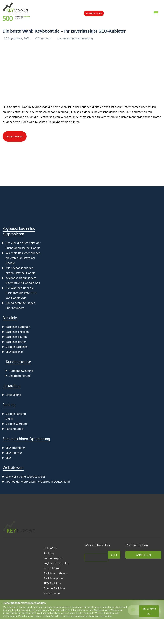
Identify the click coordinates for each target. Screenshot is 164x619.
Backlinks (10, 318)
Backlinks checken (17, 331)
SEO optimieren (16, 447)
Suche (114, 555)
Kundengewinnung (21, 370)
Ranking (9, 405)
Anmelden (143, 555)
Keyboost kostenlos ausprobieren (19, 231)
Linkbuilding (13, 394)
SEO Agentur (14, 452)
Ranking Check (15, 428)
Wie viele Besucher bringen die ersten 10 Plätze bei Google (23, 258)
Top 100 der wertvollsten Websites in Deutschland (38, 481)
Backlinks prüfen (16, 341)
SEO (8, 457)
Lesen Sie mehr (14, 136)
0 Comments (43, 38)
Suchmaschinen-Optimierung (26, 439)
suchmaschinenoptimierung (75, 38)
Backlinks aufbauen (18, 326)
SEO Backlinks (14, 351)
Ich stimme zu (149, 611)
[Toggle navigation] (156, 12)
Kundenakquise (18, 362)
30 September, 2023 (17, 38)
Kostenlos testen (94, 13)
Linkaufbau (12, 386)
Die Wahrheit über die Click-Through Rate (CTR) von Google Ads (21, 293)
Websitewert (13, 467)
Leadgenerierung (20, 375)
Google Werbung (17, 423)
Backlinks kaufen (16, 336)
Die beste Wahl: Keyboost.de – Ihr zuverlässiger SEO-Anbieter (64, 31)
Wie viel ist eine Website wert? (25, 476)
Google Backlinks (16, 346)
